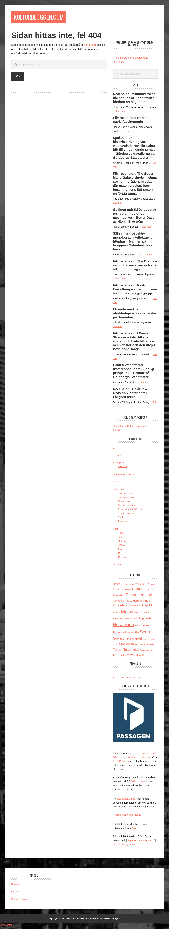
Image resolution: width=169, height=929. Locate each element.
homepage (90, 46)
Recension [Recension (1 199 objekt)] (123, 626)
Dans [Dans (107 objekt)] (145, 586)
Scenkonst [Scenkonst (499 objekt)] (121, 640)
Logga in (116, 920)
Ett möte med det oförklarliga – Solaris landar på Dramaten (134, 315)
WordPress (105, 920)
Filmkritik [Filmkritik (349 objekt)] (119, 597)
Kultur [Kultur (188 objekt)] (135, 607)
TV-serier (123, 559)
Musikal (122, 542)
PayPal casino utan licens (127, 816)
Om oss (15, 893)
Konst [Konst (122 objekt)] (128, 607)
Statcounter (7, 926)
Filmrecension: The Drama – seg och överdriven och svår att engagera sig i (135, 267)
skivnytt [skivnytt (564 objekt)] (136, 640)
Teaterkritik (124, 523)
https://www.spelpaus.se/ (141, 842)
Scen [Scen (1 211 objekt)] (145, 633)
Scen (115, 530)
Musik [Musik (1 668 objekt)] (127, 613)
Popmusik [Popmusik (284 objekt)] (145, 620)
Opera (121, 546)
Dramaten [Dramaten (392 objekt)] (139, 590)
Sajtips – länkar (19, 901)
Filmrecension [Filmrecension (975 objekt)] (139, 596)
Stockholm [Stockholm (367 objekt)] (126, 646)
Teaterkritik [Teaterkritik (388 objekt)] (131, 651)
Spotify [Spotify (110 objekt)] (115, 646)
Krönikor (122, 468)
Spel (120, 519)
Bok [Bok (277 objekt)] (115, 585)
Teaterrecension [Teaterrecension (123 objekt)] (146, 652)
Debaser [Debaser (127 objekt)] (151, 586)
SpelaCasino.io (121, 762)
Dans (121, 534)
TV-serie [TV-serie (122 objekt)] (116, 657)
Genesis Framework (88, 920)
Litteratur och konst (123, 475)
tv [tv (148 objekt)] (155, 652)
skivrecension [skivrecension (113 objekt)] (148, 641)
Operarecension (126, 507)
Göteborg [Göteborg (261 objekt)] (118, 602)
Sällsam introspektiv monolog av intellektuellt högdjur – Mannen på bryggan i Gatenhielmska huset (132, 243)
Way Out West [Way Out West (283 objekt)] (136, 656)
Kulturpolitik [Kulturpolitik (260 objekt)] (146, 607)
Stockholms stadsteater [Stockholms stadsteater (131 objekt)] (145, 646)
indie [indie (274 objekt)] (148, 602)
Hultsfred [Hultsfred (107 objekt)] (128, 603)
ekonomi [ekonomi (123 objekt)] (150, 591)
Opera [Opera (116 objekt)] (126, 621)
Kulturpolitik (119, 464)
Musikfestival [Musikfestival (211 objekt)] (141, 614)
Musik (116, 483)
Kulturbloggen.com (46, 18)
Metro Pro (71, 920)
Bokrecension (125, 494)
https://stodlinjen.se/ (124, 846)
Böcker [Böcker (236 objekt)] (138, 586)
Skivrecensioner (126, 515)
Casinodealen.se (126, 800)
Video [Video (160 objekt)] (123, 657)
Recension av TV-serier (131, 511)
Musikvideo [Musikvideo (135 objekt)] (118, 620)
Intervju (117, 456)
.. (113, 449)
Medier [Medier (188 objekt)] (116, 614)
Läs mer (120, 112)
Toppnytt (117, 566)
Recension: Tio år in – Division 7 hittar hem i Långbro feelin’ (130, 395)
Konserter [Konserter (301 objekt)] (119, 607)
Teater (121, 550)
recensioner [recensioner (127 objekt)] (140, 627)
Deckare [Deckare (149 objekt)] (117, 591)
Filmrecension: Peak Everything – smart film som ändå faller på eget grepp (135, 291)
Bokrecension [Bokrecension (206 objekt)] (126, 586)
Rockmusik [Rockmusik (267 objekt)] (120, 634)
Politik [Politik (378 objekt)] (134, 620)
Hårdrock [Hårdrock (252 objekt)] (138, 602)
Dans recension (126, 499)
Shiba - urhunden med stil (127, 679)
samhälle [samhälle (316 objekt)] (133, 634)
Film (120, 538)
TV (119, 554)
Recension (119, 490)
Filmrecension (125, 503)
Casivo (135, 830)
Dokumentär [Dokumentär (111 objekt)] (127, 591)
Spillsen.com (138, 783)
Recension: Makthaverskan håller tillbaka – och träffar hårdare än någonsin (134, 99)
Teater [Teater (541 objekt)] (118, 651)
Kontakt (15, 885)
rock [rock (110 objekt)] (147, 627)
